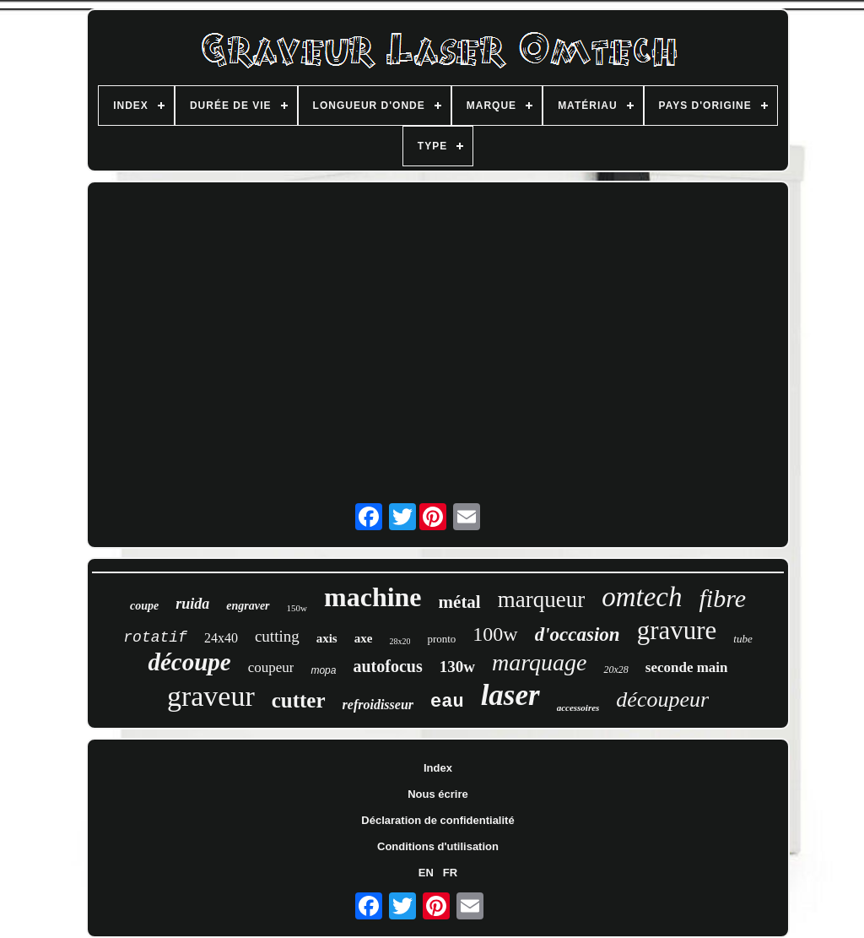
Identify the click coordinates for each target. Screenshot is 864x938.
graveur (211, 696)
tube (742, 638)
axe (363, 638)
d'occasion (577, 634)
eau (447, 702)
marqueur (541, 599)
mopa (323, 670)
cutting (277, 636)
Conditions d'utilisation (438, 846)
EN (426, 872)
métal (460, 602)
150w (297, 608)
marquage (539, 662)
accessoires (578, 707)
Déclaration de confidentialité (437, 820)
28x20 (399, 641)
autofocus (387, 666)
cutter (299, 700)
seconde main (686, 667)
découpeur (662, 699)
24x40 (221, 638)
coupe (144, 605)
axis (327, 638)
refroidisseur (378, 704)
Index (438, 768)
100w (494, 634)
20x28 (615, 669)
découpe (189, 661)
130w (457, 666)
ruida (192, 603)
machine (373, 597)
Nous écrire (438, 794)
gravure (677, 630)
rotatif (155, 637)
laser (510, 695)
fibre (722, 598)
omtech (642, 597)
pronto (441, 638)
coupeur (271, 667)
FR (450, 872)
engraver (247, 605)
